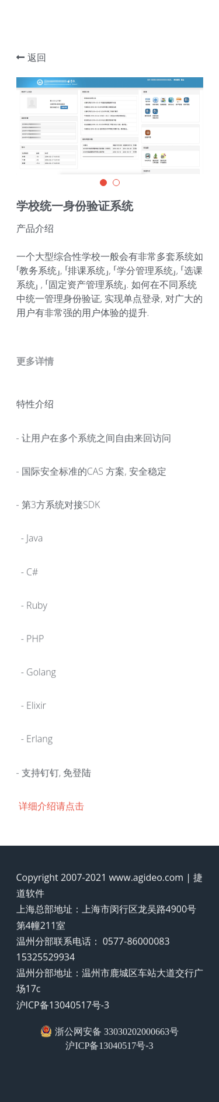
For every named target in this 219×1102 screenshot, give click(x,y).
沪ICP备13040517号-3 (63, 1008)
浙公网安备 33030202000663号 (109, 1035)
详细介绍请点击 (51, 809)
